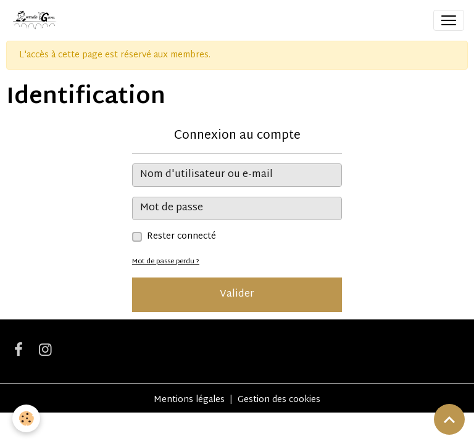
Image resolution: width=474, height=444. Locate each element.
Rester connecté (181, 236)
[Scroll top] (449, 419)
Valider (237, 294)
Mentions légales (189, 400)
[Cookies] (26, 418)
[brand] (36, 20)
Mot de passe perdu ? (165, 261)
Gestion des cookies (279, 399)
